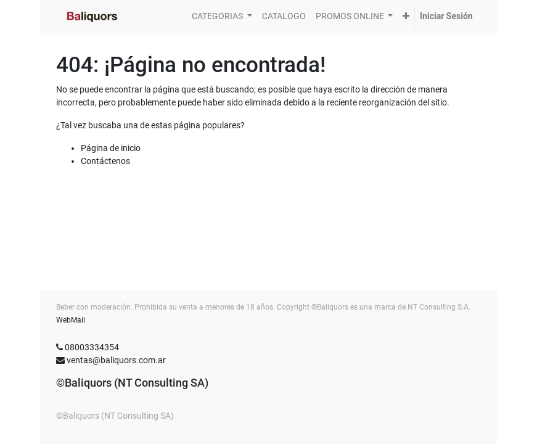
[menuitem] (284, 16)
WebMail (70, 320)
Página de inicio (111, 148)
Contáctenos (105, 161)
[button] (406, 16)
